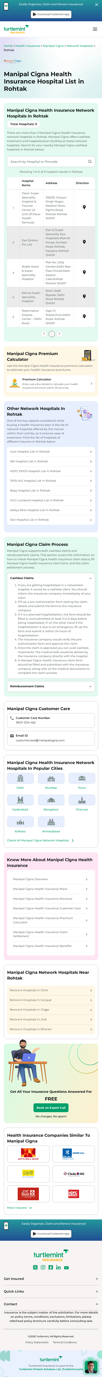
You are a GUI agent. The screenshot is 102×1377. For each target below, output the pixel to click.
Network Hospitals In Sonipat (51, 1000)
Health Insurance (28, 46)
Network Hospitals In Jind (51, 1019)
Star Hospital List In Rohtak (51, 519)
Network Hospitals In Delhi (51, 990)
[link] (44, 334)
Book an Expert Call (51, 1107)
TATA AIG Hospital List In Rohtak (51, 480)
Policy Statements (37, 1342)
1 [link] (51, 333)
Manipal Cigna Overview (50, 879)
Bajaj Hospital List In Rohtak (51, 490)
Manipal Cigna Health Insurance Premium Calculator (50, 920)
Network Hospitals (80, 46)
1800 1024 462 (26, 722)
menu (95, 29)
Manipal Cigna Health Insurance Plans (50, 889)
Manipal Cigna (53, 46)
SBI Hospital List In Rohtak (51, 461)
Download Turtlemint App (51, 14)
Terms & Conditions (65, 1342)
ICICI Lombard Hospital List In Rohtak (51, 500)
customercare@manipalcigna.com (40, 740)
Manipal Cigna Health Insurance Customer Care (50, 908)
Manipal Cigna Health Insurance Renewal (50, 898)
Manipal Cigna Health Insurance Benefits (50, 946)
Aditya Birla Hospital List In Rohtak (51, 510)
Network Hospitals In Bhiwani (51, 1029)
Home (8, 46)
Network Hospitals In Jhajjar (51, 1009)
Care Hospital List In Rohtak (51, 451)
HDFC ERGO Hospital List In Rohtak (51, 471)
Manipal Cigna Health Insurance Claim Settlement (50, 934)
